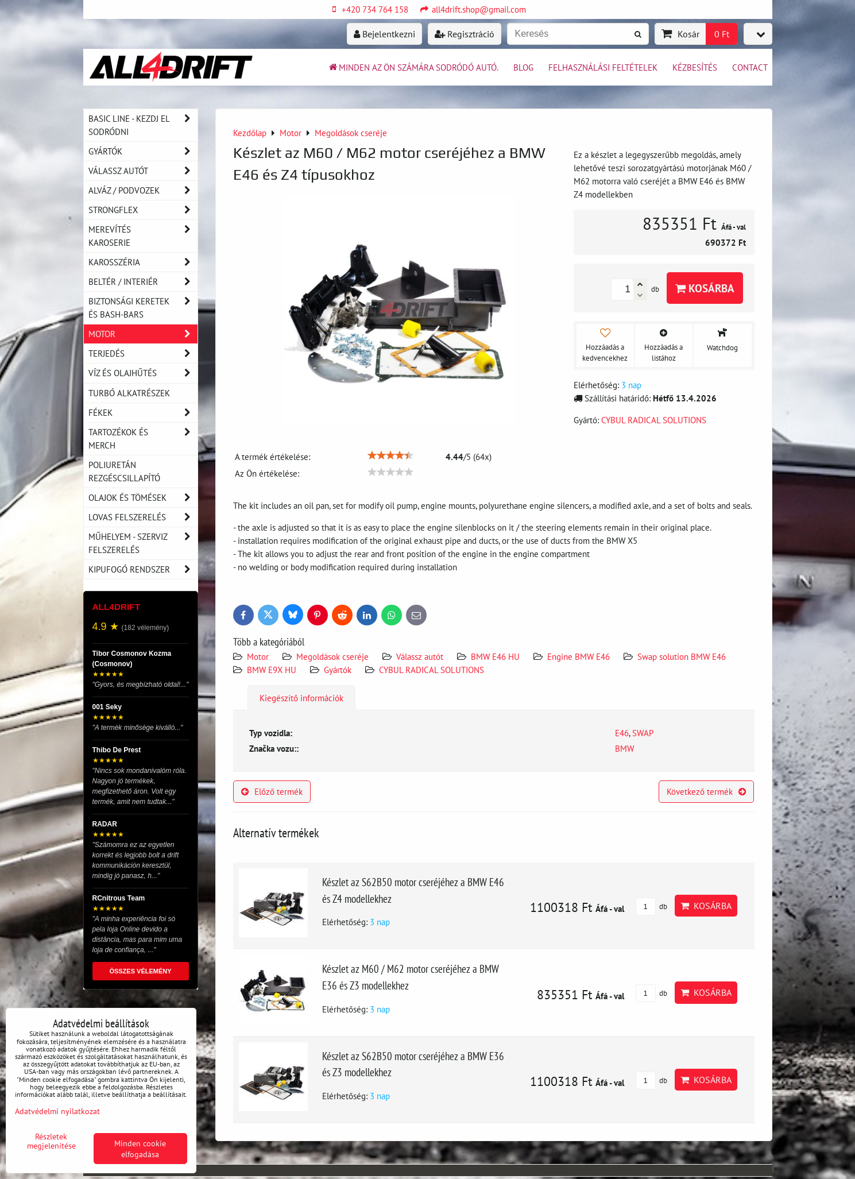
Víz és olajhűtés (143, 373)
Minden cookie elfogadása (140, 1148)
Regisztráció (464, 34)
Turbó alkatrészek (129, 393)
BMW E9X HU (271, 669)
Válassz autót (419, 656)
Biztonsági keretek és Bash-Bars (143, 308)
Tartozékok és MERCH (143, 439)
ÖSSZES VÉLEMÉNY (140, 971)
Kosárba (704, 288)
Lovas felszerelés (143, 517)
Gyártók (337, 669)
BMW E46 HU (495, 656)
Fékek (143, 412)
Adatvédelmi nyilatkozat (57, 1110)
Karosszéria (143, 262)
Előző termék (272, 791)
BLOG (523, 67)
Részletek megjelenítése (51, 1141)
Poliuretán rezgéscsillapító (124, 471)
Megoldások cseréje (332, 656)
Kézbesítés (694, 67)
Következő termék (706, 791)
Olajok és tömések (143, 497)
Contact (750, 67)
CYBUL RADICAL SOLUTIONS (431, 669)
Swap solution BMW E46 (681, 656)
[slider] (390, 455)
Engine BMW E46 (578, 656)
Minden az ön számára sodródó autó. (412, 67)
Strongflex (143, 209)
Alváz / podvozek (143, 190)
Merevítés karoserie (143, 236)
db (651, 906)
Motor (258, 656)
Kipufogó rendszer (143, 569)
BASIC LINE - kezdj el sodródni (143, 125)
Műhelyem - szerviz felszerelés (143, 543)
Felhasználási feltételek (602, 67)
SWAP (642, 733)
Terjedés (143, 353)
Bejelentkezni (384, 34)
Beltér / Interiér (143, 281)
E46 (622, 733)
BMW (624, 748)
